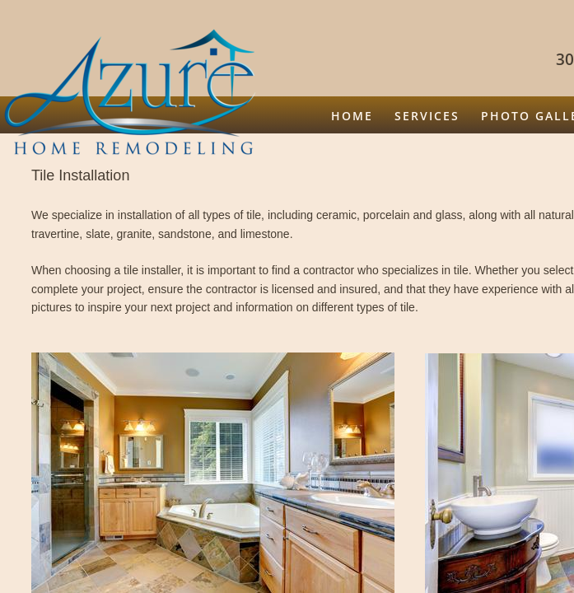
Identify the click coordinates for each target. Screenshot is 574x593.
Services (427, 116)
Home (352, 116)
